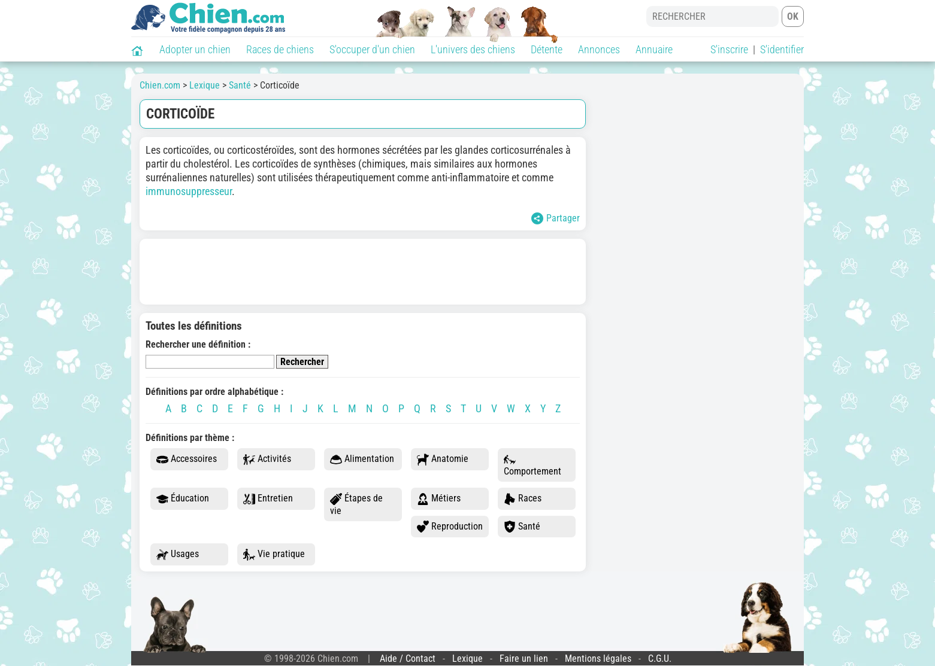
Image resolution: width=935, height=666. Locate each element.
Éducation (182, 498)
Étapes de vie (356, 504)
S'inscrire (729, 49)
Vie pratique (274, 554)
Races (522, 498)
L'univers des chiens (473, 49)
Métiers (439, 498)
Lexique (467, 658)
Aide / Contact (407, 658)
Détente (546, 49)
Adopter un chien (195, 49)
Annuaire (654, 49)
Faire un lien (524, 658)
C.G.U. (659, 658)
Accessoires (186, 459)
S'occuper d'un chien (372, 49)
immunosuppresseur (189, 191)
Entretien (268, 498)
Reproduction (450, 527)
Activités (267, 459)
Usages (177, 554)
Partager (555, 218)
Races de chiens (280, 49)
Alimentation (362, 459)
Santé (522, 527)
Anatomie (442, 459)
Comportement (532, 465)
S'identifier (782, 49)
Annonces (599, 49)
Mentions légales (598, 658)
